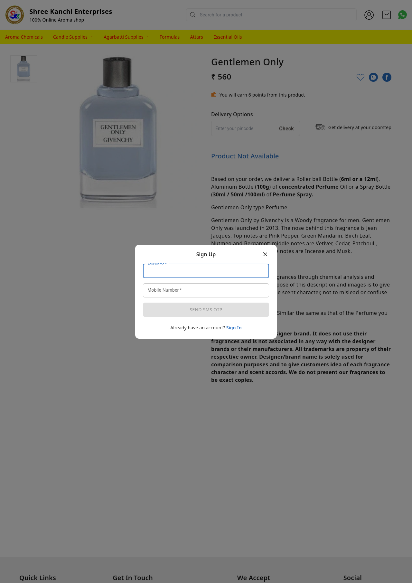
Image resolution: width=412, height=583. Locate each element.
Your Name (157, 264)
